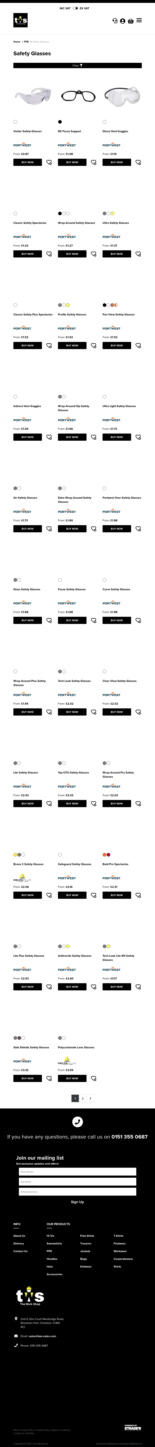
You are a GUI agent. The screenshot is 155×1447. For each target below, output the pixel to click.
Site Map (30, 1433)
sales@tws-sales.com (42, 1336)
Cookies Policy (42, 1430)
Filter (78, 65)
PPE (26, 41)
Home (16, 41)
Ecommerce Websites (106, 1443)
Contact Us (20, 1251)
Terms (16, 1430)
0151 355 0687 (129, 1136)
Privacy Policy (27, 1430)
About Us (19, 1236)
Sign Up (77, 1201)
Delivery (18, 1243)
